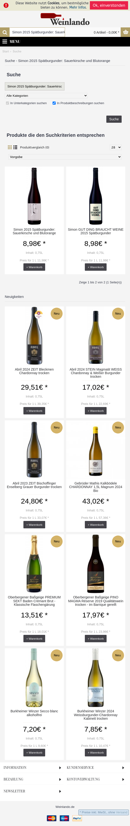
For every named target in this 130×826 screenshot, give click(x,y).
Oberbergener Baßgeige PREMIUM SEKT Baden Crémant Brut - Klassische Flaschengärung (34, 601)
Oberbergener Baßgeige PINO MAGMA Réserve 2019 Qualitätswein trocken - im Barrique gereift (95, 601)
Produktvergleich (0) (34, 147)
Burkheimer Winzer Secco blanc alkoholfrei (34, 713)
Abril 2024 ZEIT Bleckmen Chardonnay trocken (34, 371)
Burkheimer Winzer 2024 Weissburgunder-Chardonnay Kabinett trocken (96, 714)
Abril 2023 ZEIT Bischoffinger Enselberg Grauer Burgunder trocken (34, 485)
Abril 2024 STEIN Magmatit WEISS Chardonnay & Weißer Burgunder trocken (96, 373)
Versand (121, 812)
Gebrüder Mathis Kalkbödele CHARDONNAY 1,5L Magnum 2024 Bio (95, 487)
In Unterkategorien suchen (26, 103)
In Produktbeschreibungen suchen (78, 103)
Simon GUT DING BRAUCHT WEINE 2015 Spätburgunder (96, 231)
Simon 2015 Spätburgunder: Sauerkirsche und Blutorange (34, 231)
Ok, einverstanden (109, 5)
